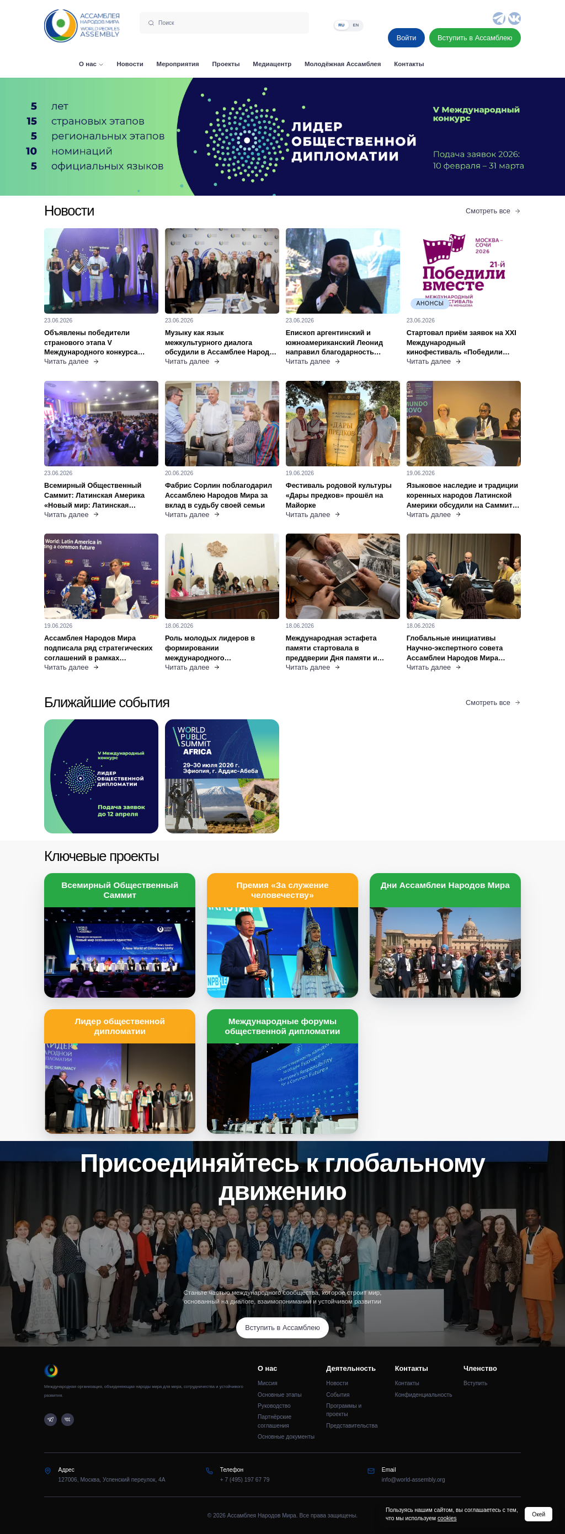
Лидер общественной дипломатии (119, 1026)
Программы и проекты (343, 1410)
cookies (447, 1518)
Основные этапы (280, 1395)
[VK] (514, 18)
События (337, 1395)
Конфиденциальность (423, 1395)
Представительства (351, 1426)
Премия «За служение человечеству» (282, 890)
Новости (337, 1383)
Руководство (274, 1406)
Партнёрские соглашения (274, 1421)
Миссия (268, 1383)
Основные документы (286, 1437)
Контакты (407, 1383)
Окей (538, 1514)
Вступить (475, 1383)
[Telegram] (499, 18)
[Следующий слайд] (494, 136)
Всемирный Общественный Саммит (119, 890)
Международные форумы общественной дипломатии (282, 1026)
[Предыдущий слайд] (70, 136)
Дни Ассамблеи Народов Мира (445, 885)
